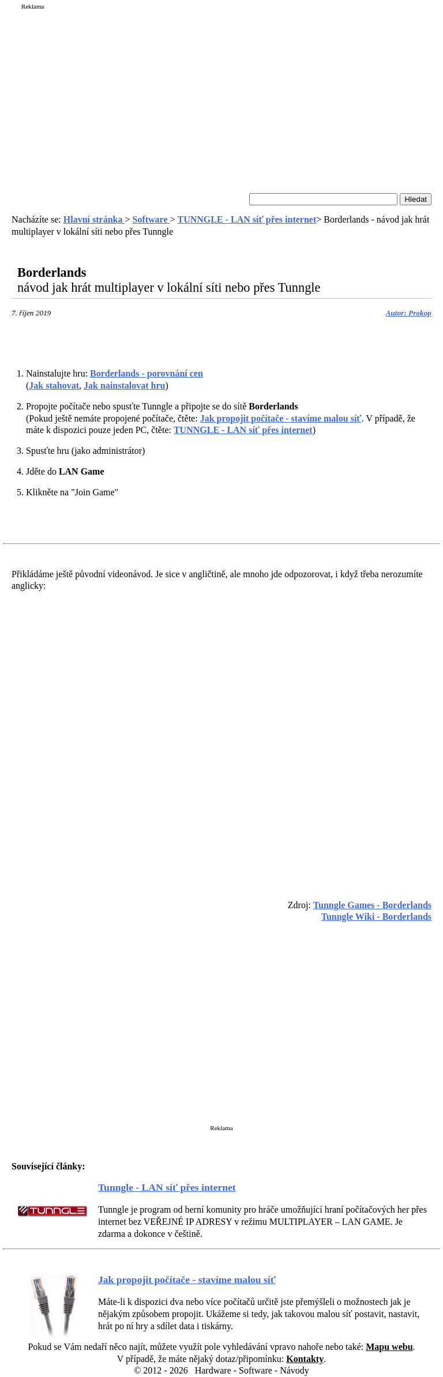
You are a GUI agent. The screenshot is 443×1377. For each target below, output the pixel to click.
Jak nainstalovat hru (124, 385)
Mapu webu (389, 1347)
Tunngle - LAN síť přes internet (167, 1187)
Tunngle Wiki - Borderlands (376, 916)
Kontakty (305, 1359)
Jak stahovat (54, 385)
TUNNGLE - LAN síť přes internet (247, 219)
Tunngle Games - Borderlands (372, 905)
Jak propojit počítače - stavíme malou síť (281, 418)
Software (151, 219)
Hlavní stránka (94, 219)
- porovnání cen (146, 373)
